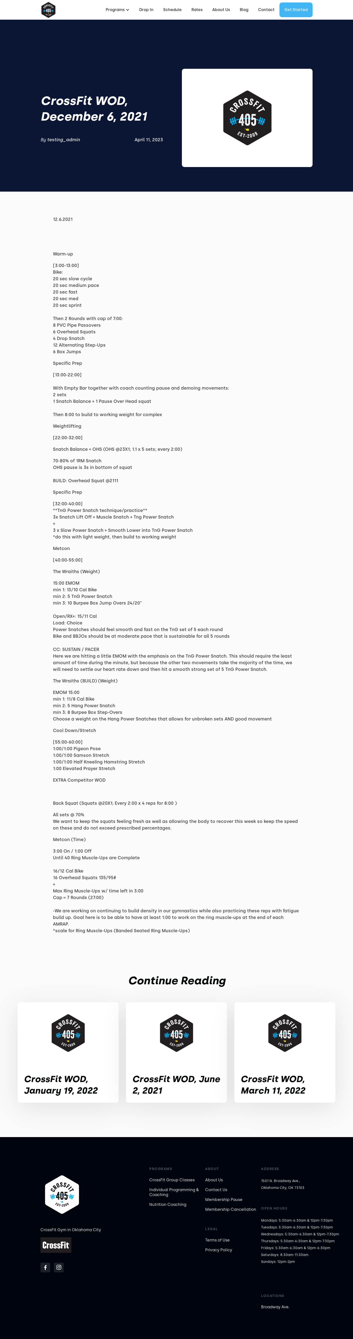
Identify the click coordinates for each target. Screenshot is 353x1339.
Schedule (172, 9)
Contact (266, 9)
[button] (117, 9)
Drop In (146, 9)
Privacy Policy (218, 1250)
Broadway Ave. (275, 1307)
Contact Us (216, 1189)
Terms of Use (217, 1240)
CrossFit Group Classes (172, 1180)
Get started (296, 9)
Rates (196, 9)
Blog (244, 9)
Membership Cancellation (230, 1209)
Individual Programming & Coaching (174, 1192)
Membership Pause (223, 1199)
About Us (221, 9)
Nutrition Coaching (167, 1204)
